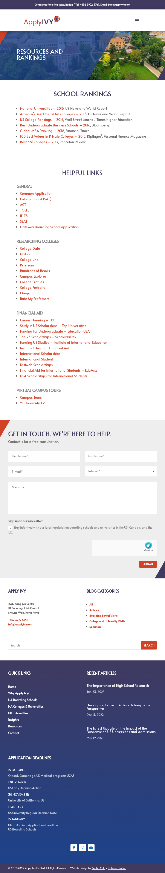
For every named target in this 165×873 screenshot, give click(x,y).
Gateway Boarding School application (49, 226)
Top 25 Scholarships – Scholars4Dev (48, 336)
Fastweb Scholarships (36, 364)
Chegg (25, 292)
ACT (23, 204)
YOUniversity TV (32, 402)
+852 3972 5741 (18, 620)
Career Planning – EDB (37, 320)
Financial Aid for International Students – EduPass (58, 370)
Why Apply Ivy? (18, 693)
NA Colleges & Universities (25, 706)
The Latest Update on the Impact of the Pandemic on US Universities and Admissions (121, 730)
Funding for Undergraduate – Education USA (55, 331)
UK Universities (18, 713)
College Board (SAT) (35, 198)
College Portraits (32, 287)
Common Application (36, 193)
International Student (36, 359)
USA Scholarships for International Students (53, 375)
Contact (13, 733)
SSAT (24, 221)
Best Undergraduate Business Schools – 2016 (55, 125)
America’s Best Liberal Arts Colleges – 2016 (53, 113)
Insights (13, 720)
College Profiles (32, 281)
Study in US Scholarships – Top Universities (53, 325)
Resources (15, 726)
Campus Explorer (33, 276)
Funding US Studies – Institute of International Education (63, 342)
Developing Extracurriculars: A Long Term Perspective (118, 707)
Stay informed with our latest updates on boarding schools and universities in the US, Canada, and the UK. (80, 530)
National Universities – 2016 (42, 108)
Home (12, 687)
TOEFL (24, 210)
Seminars (95, 627)
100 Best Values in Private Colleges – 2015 (52, 136)
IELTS (24, 215)
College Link (29, 259)
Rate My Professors (34, 298)
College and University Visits (107, 621)
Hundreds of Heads (35, 270)
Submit (148, 564)
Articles (94, 610)
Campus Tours (31, 397)
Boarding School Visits (103, 615)
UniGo (25, 253)
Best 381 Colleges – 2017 (39, 141)
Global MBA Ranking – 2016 (42, 130)
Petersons (27, 265)
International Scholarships (40, 353)
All (91, 604)
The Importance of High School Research (118, 685)
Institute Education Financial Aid (44, 347)
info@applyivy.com (20, 624)
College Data (30, 248)
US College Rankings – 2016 (41, 119)
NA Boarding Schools (22, 700)
